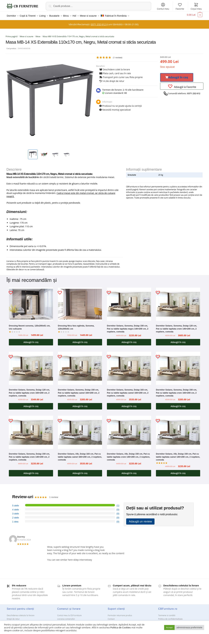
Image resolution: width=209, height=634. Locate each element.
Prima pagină (12, 34)
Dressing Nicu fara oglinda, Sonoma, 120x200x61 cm (76, 325)
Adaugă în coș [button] (30, 340)
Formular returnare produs (120, 613)
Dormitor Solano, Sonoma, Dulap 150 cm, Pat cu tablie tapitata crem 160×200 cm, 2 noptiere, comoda (176, 391)
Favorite (180, 6)
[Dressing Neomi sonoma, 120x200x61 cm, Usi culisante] (31, 302)
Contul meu (163, 6)
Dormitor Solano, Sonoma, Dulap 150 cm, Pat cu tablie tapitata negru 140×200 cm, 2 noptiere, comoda (127, 327)
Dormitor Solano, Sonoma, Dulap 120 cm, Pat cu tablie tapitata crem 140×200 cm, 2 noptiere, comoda (176, 327)
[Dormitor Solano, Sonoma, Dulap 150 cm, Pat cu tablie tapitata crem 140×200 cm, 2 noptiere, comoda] (31, 430)
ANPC (110, 620)
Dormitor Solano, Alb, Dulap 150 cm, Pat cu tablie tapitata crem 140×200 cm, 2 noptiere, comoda (128, 455)
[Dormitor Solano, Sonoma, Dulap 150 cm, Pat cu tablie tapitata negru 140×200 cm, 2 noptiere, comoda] (129, 302)
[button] (176, 75)
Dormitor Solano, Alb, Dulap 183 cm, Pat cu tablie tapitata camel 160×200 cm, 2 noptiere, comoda (80, 455)
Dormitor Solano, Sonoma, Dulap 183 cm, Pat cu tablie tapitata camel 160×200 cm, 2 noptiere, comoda (127, 391)
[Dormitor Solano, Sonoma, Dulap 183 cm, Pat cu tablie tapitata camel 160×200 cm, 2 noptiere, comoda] (129, 366)
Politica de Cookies (120, 627)
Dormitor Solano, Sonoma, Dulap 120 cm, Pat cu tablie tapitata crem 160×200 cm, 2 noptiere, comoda (29, 391)
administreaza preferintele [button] (189, 627)
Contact (111, 617)
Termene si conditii (166, 613)
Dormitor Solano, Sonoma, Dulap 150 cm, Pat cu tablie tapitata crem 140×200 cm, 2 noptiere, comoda (29, 455)
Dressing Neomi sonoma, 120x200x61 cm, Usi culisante (29, 325)
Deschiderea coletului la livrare (20, 613)
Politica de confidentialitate (170, 617)
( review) (117, 55)
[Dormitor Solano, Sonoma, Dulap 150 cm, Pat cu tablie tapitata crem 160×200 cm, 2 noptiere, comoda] (178, 366)
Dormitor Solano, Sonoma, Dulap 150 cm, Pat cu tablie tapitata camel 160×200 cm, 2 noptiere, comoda (78, 391)
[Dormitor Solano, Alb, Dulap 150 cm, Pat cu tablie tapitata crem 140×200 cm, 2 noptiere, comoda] (129, 430)
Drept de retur (13, 617)
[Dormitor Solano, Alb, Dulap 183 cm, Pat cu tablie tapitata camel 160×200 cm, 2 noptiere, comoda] (80, 430)
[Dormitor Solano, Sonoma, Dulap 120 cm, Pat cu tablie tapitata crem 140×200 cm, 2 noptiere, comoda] (178, 302)
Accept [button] (169, 627)
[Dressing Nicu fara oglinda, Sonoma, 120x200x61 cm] (80, 302)
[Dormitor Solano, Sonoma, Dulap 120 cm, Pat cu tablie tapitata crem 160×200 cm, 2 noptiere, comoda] (31, 366)
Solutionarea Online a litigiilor (171, 620)
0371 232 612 (98, 22)
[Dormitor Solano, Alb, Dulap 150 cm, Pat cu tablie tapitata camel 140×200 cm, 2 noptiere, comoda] (178, 430)
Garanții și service (15, 620)
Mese (38, 34)
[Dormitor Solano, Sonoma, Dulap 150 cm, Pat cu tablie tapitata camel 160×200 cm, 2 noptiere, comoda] (80, 366)
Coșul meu (196, 6)
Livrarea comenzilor (66, 617)
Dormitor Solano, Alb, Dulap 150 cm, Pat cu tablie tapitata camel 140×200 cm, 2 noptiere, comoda (178, 455)
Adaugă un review (140, 519)
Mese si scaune (26, 34)
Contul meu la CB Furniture (69, 613)
